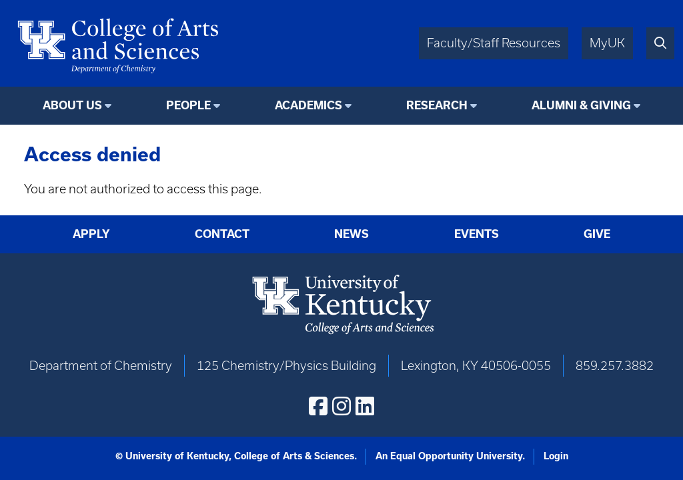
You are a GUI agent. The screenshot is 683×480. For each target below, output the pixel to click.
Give (597, 234)
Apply (91, 234)
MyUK (607, 43)
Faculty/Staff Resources (493, 43)
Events (476, 234)
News (351, 234)
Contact (222, 234)
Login (556, 456)
